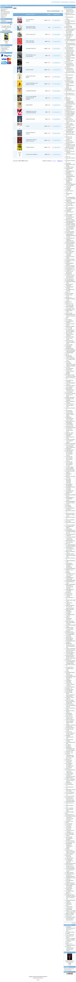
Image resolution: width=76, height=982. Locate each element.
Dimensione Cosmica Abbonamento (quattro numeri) (70, 514)
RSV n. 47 (68, 292)
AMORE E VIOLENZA (70, 242)
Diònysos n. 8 (68, 301)
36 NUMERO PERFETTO (31, 48)
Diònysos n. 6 (68, 61)
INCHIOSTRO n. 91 (70, 814)
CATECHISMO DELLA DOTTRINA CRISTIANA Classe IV (70, 45)
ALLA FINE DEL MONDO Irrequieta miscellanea (69, 334)
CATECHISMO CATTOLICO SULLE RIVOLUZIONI (70, 217)
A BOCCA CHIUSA (29, 69)
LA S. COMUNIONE (70, 148)
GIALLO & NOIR (69, 123)
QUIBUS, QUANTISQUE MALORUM (69, 618)
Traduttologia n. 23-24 (70, 309)
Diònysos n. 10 (69, 688)
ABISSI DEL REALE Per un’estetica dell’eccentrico (70, 31)
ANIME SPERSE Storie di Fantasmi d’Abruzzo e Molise (70, 316)
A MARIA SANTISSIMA (30, 119)
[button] (55, 2)
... (56, 160)
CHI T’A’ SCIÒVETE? (70, 792)
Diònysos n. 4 (68, 759)
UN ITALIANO (68, 506)
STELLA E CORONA (70, 519)
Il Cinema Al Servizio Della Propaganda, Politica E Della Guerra (70, 446)
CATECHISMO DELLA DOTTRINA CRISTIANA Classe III (70, 531)
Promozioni (3, 14)
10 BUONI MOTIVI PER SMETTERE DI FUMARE (70, 678)
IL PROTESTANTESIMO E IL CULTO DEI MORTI (70, 197)
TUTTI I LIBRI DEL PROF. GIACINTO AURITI (69, 809)
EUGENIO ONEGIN (70, 280)
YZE (67, 318)
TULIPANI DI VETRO (70, 267)
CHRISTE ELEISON (70, 727)
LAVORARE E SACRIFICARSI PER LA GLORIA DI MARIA (70, 749)
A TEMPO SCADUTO (30, 147)
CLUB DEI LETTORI (70, 796)
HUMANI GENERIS (70, 348)
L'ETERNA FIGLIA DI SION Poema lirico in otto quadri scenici (70, 276)
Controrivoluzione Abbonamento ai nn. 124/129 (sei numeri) (70, 50)
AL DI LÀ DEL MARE (70, 251)
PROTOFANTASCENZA (70, 39)
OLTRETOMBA (69, 26)
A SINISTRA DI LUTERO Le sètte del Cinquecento (70, 684)
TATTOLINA (68, 521)
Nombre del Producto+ (30, 14)
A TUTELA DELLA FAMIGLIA (31, 154)
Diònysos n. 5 (68, 143)
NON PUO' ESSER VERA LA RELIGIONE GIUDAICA (70, 622)
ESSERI (67, 504)
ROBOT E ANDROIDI (70, 265)
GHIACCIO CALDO (70, 914)
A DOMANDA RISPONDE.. (31, 90)
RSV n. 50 (68, 97)
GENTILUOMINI (69, 344)
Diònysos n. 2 (68, 98)
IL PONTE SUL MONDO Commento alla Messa (70, 371)
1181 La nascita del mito (30, 34)
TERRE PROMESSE (70, 883)
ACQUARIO (68, 163)
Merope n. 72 (68, 105)
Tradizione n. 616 (69, 52)
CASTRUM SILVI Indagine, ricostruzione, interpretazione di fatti (70, 851)
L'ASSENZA (68, 210)
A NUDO (27, 126)
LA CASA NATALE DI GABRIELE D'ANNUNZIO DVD (70, 239)
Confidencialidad (4, 48)
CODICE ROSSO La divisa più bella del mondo (70, 405)
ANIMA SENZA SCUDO (70, 863)
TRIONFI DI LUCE (69, 426)
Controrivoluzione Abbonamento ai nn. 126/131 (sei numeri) (70, 866)
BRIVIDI (67, 848)
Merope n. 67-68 (69, 13)
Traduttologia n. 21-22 (70, 260)
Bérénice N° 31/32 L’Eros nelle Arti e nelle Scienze (70, 121)
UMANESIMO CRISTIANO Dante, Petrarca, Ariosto (70, 418)
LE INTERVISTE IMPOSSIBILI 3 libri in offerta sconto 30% (70, 131)
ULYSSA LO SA (69, 593)
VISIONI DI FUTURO (70, 259)
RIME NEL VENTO (69, 432)
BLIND (67, 822)
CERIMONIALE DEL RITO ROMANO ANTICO (70, 499)
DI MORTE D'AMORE (70, 113)
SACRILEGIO (6, 40)
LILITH (67, 942)
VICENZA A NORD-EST (70, 568)
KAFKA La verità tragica (70, 443)
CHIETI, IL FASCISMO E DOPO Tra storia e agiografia (70, 780)
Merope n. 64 (68, 88)
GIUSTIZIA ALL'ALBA (70, 469)
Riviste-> (2, 15)
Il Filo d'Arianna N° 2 (70, 93)
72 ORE (27, 62)
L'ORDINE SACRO (69, 689)
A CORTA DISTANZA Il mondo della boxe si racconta (70, 870)
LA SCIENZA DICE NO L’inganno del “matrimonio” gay (70, 771)
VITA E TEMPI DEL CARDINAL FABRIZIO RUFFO (70, 342)
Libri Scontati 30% (4, 11)
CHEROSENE (69, 783)
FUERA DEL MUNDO (70, 109)
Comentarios (66, 966)
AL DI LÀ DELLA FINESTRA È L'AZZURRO (69, 254)
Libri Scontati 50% (4, 13)
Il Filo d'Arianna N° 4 (70, 47)
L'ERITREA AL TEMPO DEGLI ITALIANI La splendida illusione (70, 918)
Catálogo (6, 5)
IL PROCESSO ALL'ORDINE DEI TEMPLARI (69, 861)
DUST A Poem (69, 916)
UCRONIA (68, 189)
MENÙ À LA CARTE (70, 913)
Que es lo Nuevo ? (4, 32)
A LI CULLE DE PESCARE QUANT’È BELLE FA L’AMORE (31, 98)
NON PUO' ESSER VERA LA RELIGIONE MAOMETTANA (70, 701)
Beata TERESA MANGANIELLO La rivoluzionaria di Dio (70, 389)
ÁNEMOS (68, 373)
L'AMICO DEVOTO (70, 872)
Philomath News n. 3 (70, 268)
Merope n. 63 (68, 659)
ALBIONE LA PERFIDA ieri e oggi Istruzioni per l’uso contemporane (70, 226)
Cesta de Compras (68, 7)
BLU (67, 813)
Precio (49, 14)
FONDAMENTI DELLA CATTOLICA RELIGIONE (70, 488)
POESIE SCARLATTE (70, 111)
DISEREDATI (68, 448)
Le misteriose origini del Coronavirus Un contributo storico (70, 538)
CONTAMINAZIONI (70, 833)
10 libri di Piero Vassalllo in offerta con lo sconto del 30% (70, 733)
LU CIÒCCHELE (69, 392)
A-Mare (67, 671)
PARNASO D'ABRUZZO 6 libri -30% (69, 737)
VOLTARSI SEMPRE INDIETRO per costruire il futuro (70, 555)
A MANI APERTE (29, 104)
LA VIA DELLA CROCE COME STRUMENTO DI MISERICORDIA (70, 662)
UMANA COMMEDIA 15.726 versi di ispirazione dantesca (70, 607)
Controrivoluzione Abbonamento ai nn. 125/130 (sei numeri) (70, 10)
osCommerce (40, 977)
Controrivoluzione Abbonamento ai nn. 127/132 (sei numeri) (70, 70)
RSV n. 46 (68, 156)
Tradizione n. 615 (69, 751)
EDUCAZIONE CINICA (70, 103)
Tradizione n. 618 (69, 821)
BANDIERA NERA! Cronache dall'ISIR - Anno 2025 (70, 629)
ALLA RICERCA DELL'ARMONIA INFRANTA (69, 838)
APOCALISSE (69, 89)
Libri (10, 5)
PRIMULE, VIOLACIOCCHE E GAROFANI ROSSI (70, 101)
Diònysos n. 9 (68, 302)
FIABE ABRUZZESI (70, 450)
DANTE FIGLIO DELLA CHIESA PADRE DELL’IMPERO (70, 886)
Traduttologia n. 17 (69, 34)
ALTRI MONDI (69, 529)
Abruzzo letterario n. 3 (70, 214)
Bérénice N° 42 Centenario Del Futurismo (69, 138)
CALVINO (68, 22)
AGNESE (68, 261)
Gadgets (2, 17)
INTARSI (68, 933)
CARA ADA (68, 56)
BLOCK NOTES (69, 313)
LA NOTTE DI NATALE (70, 525)
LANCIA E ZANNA (69, 293)
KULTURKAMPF (69, 823)
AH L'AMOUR (68, 319)
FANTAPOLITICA (69, 777)
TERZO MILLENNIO (70, 114)
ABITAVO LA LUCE (70, 147)
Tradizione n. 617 (69, 80)
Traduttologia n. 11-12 (70, 269)
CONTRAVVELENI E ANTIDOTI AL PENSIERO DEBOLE (70, 875)
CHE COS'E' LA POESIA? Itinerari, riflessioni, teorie (69, 717)
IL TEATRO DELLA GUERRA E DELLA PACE (70, 668)
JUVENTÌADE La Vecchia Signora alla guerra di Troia (70, 549)
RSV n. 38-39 (68, 118)
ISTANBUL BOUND (70, 167)
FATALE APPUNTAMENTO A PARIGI (70, 85)
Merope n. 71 (68, 893)
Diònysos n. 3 (68, 110)
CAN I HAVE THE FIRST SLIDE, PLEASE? (69, 37)
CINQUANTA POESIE (70, 801)
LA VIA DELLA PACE (70, 231)
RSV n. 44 (68, 150)
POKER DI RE (69, 273)
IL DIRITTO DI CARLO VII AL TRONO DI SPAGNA (70, 441)
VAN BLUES (68, 592)
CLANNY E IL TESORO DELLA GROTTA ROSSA (70, 395)
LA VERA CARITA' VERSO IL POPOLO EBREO (70, 414)
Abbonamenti (3, 9)
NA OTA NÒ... (69, 941)
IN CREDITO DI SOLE (70, 21)
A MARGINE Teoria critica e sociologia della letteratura (70, 705)
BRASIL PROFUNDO (70, 397)
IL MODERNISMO (69, 352)
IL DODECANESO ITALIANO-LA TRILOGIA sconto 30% (70, 775)
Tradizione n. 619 (69, 752)
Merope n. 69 (68, 297)
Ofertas (65, 952)
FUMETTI (68, 67)
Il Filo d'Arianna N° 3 (70, 279)
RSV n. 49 (68, 543)
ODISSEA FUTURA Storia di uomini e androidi (70, 338)
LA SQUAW (68, 505)
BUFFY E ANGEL (69, 854)
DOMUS (67, 493)
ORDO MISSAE (69, 690)
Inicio (2, 5)
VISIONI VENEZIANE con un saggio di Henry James (70, 359)
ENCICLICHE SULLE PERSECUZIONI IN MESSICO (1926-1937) (70, 657)
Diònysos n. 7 (68, 768)
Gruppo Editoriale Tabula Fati (41, 976)
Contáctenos (3, 50)
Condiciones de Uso (5, 49)
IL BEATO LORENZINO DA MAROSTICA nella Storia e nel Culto (70, 650)
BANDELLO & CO (69, 631)
